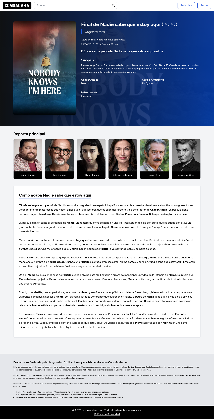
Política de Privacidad (107, 414)
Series (204, 5)
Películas (186, 5)
